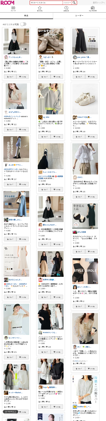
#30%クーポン (11, 284)
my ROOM (92, 8)
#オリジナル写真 (44, 176)
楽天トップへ (99, 2)
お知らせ (66, 8)
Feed (13, 8)
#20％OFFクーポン (11, 169)
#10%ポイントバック (12, 116)
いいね (24, 76)
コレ (11, 76)
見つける (40, 8)
